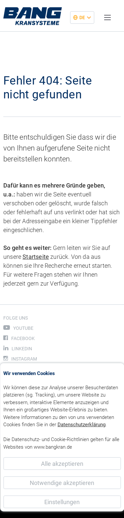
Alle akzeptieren (62, 463)
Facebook (23, 338)
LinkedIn (22, 348)
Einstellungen (62, 502)
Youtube (23, 328)
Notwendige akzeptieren (62, 482)
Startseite (35, 256)
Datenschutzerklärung (81, 425)
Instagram (24, 359)
